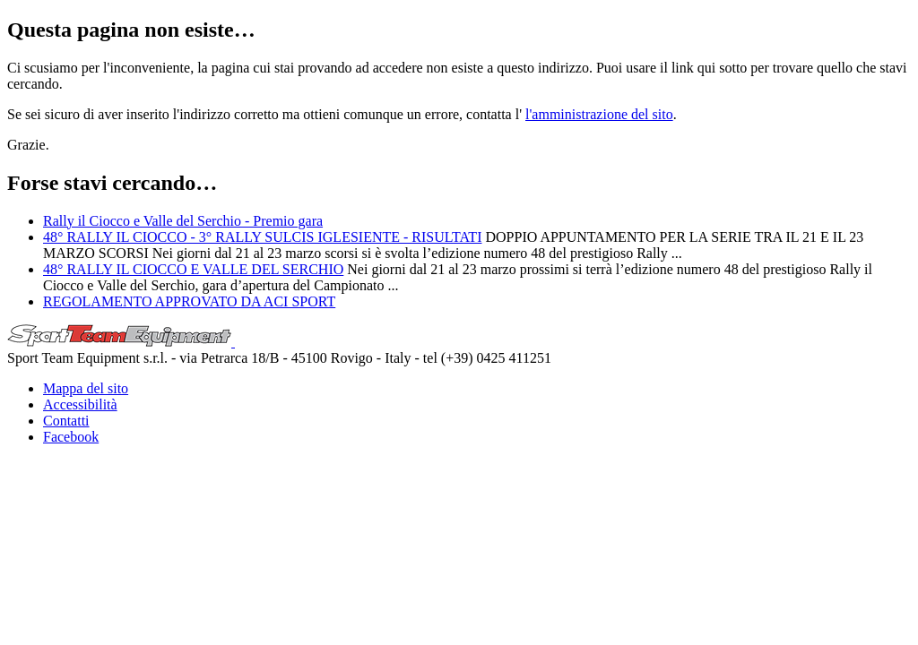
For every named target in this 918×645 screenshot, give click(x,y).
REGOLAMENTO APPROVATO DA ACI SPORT (189, 301)
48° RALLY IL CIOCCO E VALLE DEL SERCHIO (193, 269)
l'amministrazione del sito (599, 114)
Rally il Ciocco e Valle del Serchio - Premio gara (183, 220)
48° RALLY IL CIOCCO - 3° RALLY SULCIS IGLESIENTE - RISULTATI (262, 237)
